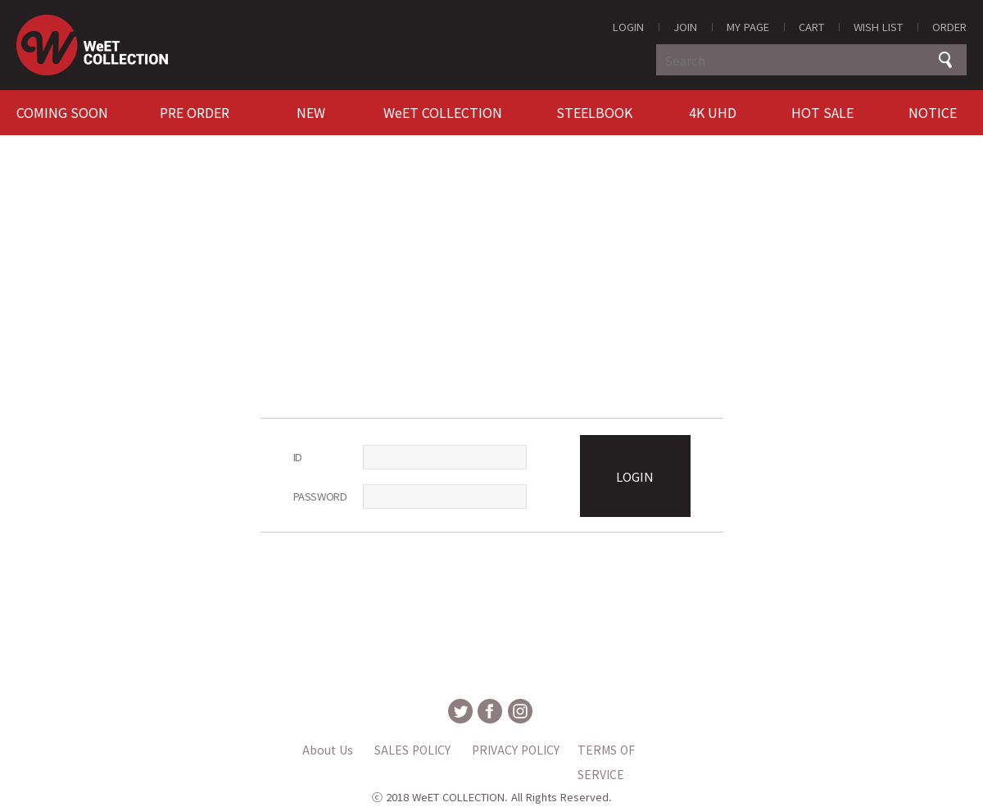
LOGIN (628, 26)
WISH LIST (878, 26)
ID (297, 457)
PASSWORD (320, 496)
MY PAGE (748, 26)
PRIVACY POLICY (515, 749)
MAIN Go (0, 0)
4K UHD (712, 112)
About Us (327, 749)
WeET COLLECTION (442, 112)
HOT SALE (822, 112)
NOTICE (932, 112)
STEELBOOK (594, 112)
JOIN (685, 26)
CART (811, 26)
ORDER (949, 26)
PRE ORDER (194, 112)
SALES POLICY (412, 749)
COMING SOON (62, 112)
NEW (311, 112)
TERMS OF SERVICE (606, 751)
